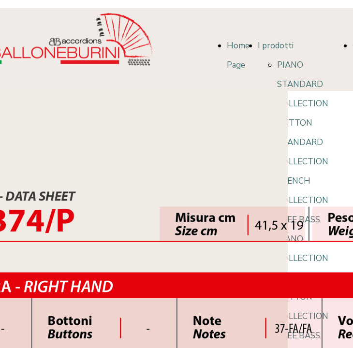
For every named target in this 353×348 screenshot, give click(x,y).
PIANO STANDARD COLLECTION (302, 84)
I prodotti (276, 45)
